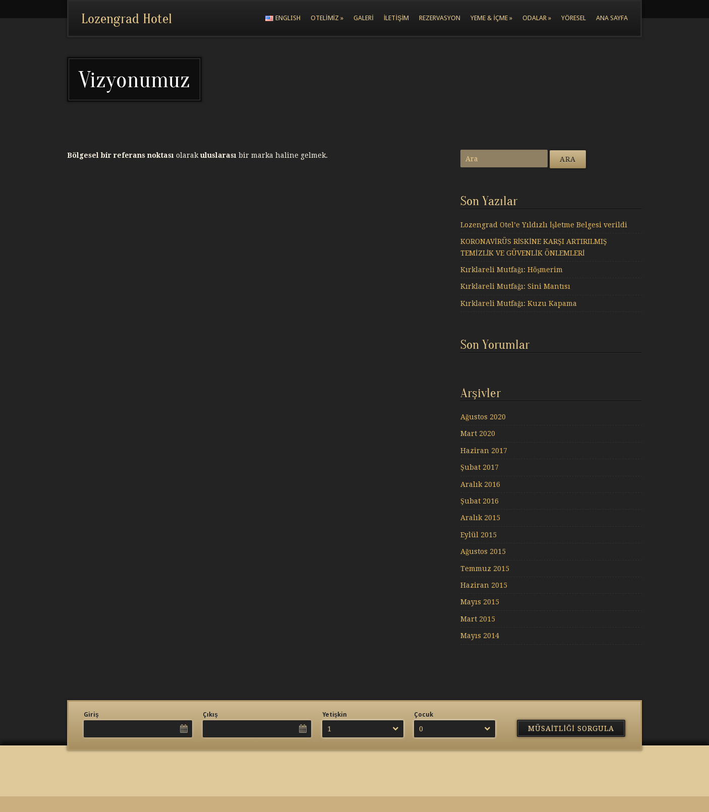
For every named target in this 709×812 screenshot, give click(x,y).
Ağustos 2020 (483, 417)
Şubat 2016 (479, 501)
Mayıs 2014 (479, 636)
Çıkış (210, 715)
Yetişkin (334, 715)
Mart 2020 (477, 433)
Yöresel (573, 18)
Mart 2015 (477, 619)
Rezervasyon (439, 18)
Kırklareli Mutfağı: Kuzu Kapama (518, 303)
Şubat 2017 (479, 467)
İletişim (396, 18)
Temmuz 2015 (484, 569)
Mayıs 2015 (479, 602)
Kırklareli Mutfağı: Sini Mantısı (515, 286)
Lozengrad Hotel (126, 19)
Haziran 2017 (483, 451)
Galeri (363, 18)
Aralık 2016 (480, 484)
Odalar (536, 18)
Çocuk (423, 715)
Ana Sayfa (612, 18)
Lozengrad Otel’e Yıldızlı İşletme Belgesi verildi (543, 225)
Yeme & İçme (491, 18)
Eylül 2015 (478, 535)
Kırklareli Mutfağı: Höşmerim (511, 270)
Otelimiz (327, 18)
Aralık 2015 (480, 518)
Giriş (91, 715)
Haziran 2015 (483, 585)
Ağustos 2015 (483, 551)
